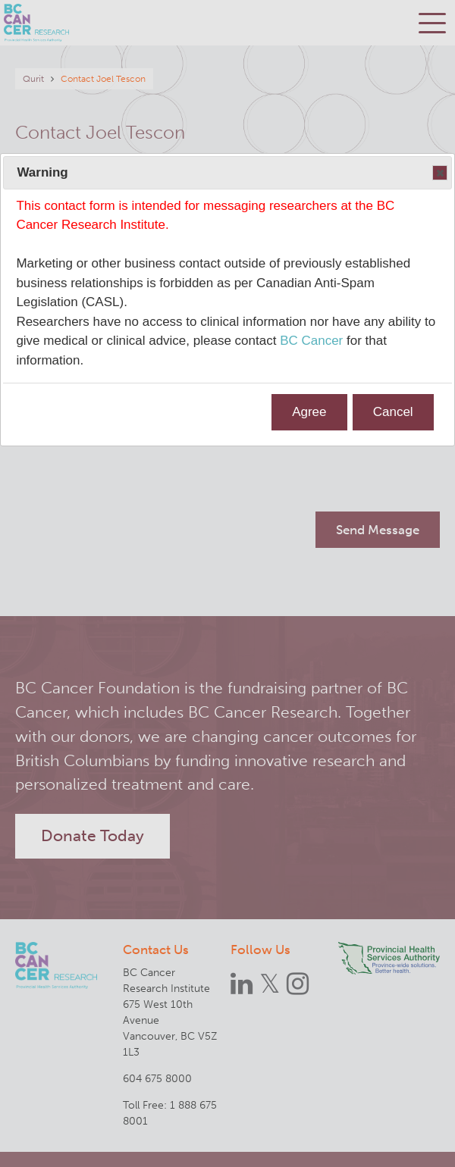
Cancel (393, 412)
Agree (309, 412)
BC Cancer (311, 340)
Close (439, 173)
